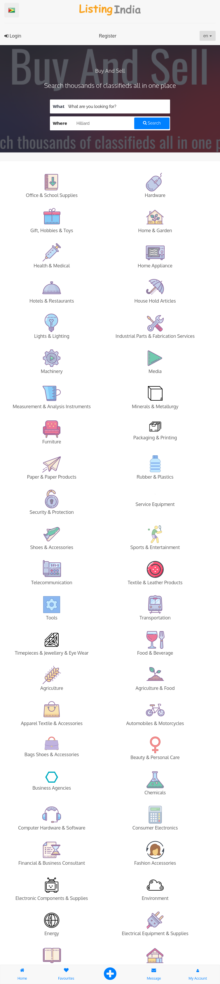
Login (12, 36)
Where (60, 123)
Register (107, 36)
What (58, 106)
